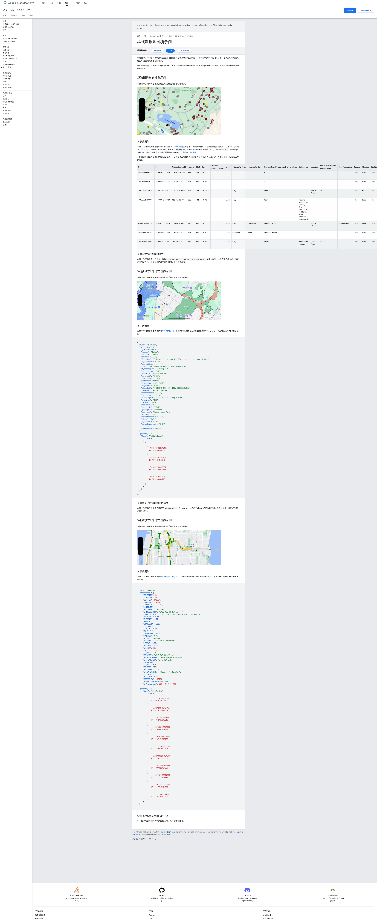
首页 (138, 36)
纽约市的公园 (168, 331)
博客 (78, 3)
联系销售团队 (366, 10)
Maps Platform (21, 3)
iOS (5, 10)
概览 (43, 3)
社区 (85, 3)
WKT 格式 (146, 152)
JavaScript (184, 51)
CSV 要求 (193, 152)
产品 (51, 3)
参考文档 (14, 15)
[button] (15, 67)
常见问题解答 (40, 915)
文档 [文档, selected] (66, 3)
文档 (170, 36)
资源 (31, 15)
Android (157, 51)
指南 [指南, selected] (4, 15)
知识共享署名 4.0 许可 (169, 832)
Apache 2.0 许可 (206, 832)
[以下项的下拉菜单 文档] (71, 3)
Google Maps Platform (157, 36)
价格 (59, 3)
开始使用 (350, 10)
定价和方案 (267, 915)
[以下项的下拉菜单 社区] (90, 3)
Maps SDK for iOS (20, 10)
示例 (23, 15)
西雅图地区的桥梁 (169, 576)
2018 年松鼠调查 (177, 147)
